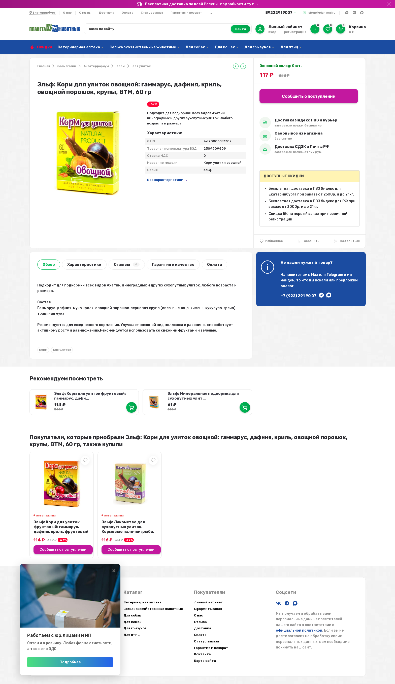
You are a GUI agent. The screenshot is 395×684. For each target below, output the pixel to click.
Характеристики (84, 264)
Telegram (334, 275)
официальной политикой (299, 630)
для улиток (141, 66)
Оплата (127, 12)
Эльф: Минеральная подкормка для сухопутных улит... (203, 396)
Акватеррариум (96, 66)
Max (314, 275)
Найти (240, 29)
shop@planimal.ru (322, 12)
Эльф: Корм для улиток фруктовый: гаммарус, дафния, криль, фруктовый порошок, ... (61, 529)
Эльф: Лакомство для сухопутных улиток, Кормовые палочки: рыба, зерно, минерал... (128, 529)
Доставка (106, 12)
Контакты (202, 654)
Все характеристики (165, 180)
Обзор (49, 264)
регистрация (295, 32)
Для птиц (289, 47)
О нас (67, 12)
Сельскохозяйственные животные (143, 47)
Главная (43, 66)
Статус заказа (152, 12)
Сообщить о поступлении (309, 96)
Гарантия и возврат (186, 12)
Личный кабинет (208, 602)
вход (272, 32)
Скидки (44, 47)
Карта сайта (205, 661)
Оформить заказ (208, 609)
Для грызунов (257, 47)
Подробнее (70, 662)
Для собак (195, 47)
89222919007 (278, 12)
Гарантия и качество (173, 264)
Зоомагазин (66, 66)
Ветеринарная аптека (79, 47)
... (211, 12)
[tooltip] (236, 66)
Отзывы (85, 12)
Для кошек (225, 47)
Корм (120, 66)
